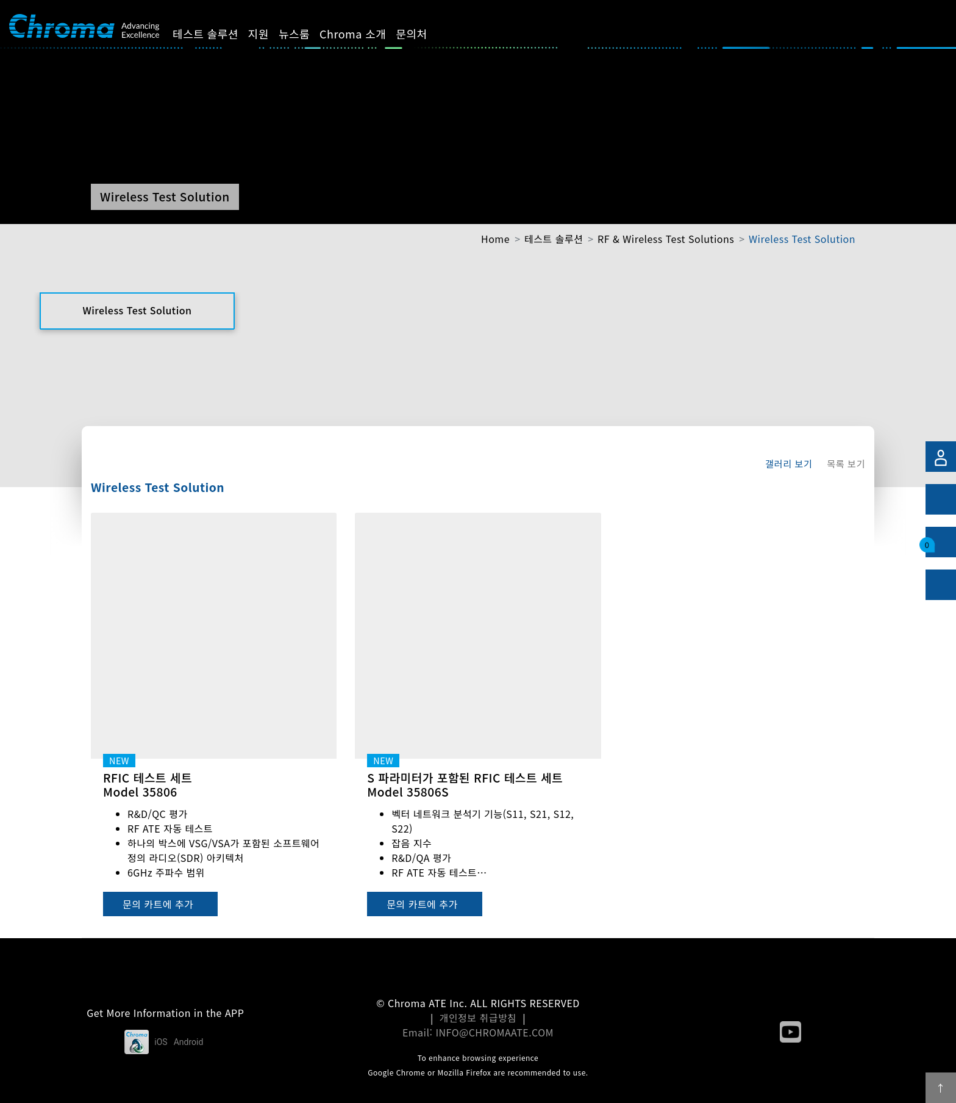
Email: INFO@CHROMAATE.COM (478, 1032)
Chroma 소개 (363, 34)
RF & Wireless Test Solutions (666, 238)
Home (495, 238)
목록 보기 (846, 463)
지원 (269, 34)
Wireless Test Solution (802, 238)
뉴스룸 (304, 34)
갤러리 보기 (788, 463)
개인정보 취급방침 (478, 1017)
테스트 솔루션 (216, 34)
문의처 (422, 34)
